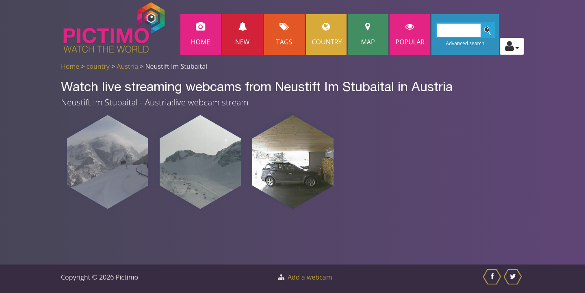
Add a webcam (310, 277)
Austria (127, 66)
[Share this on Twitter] (513, 279)
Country (327, 34)
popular (410, 34)
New (242, 34)
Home (200, 34)
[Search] (465, 30)
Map (368, 34)
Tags (284, 34)
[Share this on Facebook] (493, 279)
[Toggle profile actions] (512, 46)
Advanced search (465, 43)
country (98, 66)
